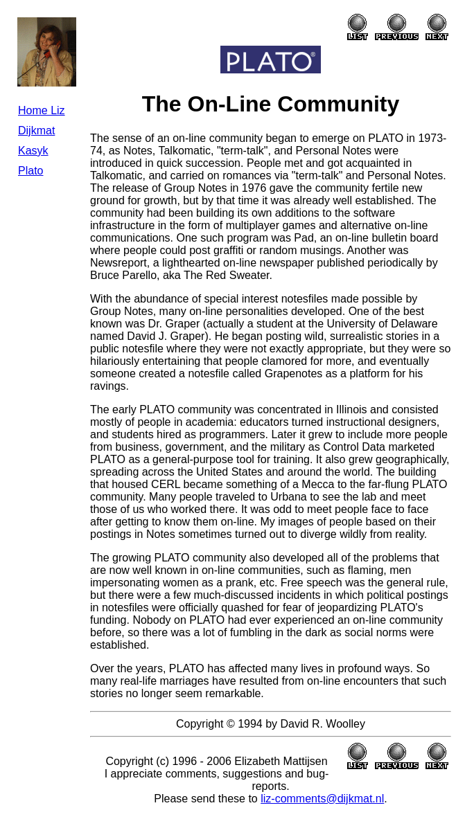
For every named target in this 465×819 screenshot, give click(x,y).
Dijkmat (36, 130)
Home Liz (41, 110)
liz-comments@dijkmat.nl (322, 798)
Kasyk (33, 150)
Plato (30, 171)
